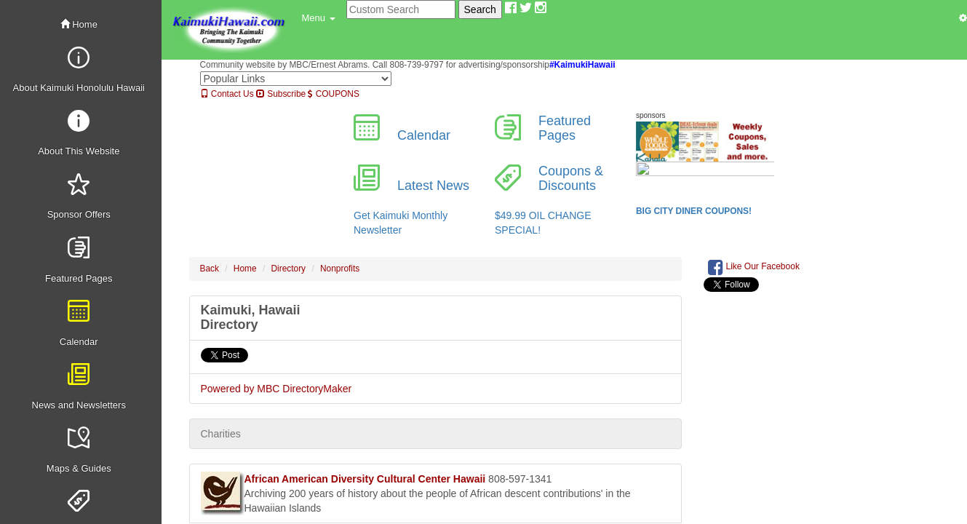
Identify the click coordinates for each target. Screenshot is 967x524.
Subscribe (281, 94)
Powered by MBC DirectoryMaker (276, 388)
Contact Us (227, 94)
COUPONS (333, 94)
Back (209, 268)
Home (79, 24)
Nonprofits (339, 268)
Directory (288, 268)
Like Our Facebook (754, 267)
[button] (318, 18)
